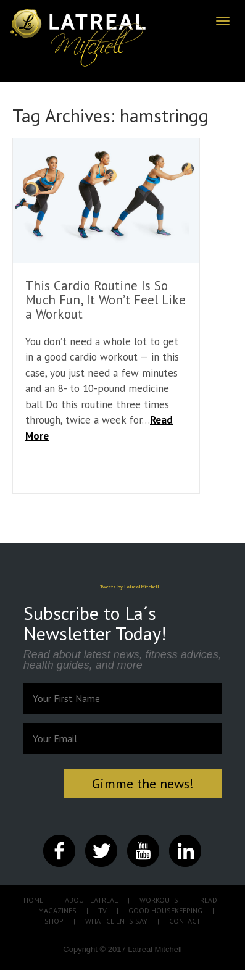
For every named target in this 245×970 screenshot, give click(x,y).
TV (102, 910)
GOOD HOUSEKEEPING (165, 910)
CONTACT (185, 921)
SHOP (54, 921)
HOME (33, 900)
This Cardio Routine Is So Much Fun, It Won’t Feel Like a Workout (105, 299)
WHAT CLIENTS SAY (116, 921)
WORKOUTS (158, 900)
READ (208, 900)
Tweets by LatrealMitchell (129, 586)
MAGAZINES (57, 910)
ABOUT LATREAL (91, 900)
